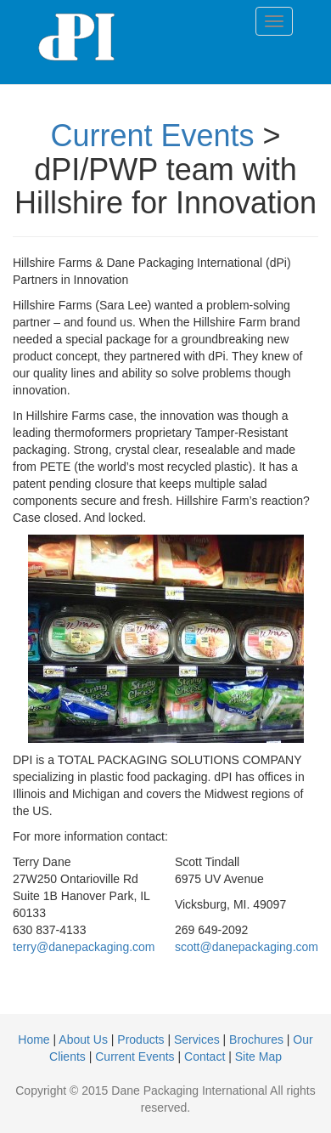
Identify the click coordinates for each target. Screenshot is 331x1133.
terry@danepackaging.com (84, 947)
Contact (204, 1056)
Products (140, 1039)
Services (197, 1039)
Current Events (152, 135)
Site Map (258, 1056)
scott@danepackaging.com (246, 947)
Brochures (256, 1039)
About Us (83, 1039)
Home (33, 1039)
